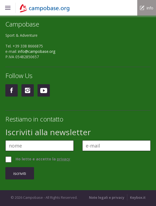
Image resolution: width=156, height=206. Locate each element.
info (150, 7)
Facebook (11, 90)
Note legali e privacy (106, 197)
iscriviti (19, 173)
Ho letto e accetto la (43, 158)
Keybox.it (138, 197)
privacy (63, 158)
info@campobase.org (36, 51)
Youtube (44, 90)
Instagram (27, 90)
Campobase (49, 8)
